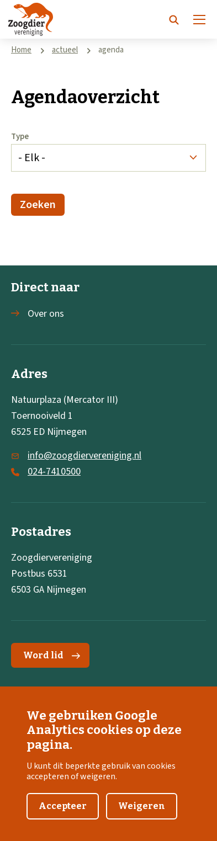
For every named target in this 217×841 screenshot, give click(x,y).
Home (21, 50)
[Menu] (199, 19)
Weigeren (141, 815)
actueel (65, 50)
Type (20, 136)
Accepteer (63, 815)
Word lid (51, 655)
